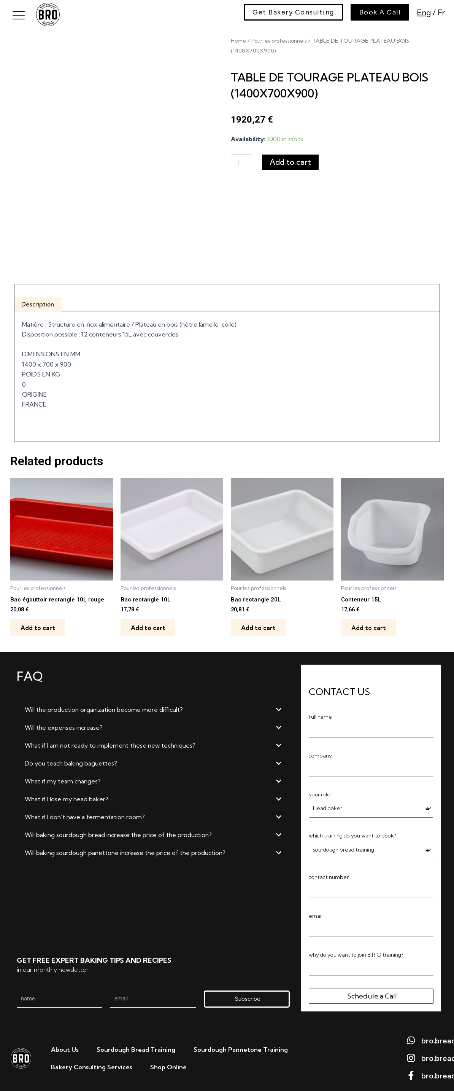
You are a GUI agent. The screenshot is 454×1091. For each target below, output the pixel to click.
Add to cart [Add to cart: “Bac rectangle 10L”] (149, 624)
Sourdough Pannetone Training (241, 1048)
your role (319, 792)
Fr (440, 12)
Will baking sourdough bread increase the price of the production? (118, 832)
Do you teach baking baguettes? (71, 761)
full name (320, 714)
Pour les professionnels (282, 40)
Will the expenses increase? (64, 725)
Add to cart (291, 162)
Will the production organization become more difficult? (104, 707)
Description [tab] (39, 300)
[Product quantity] (242, 163)
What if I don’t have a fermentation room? (85, 814)
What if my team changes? (63, 779)
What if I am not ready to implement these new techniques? (110, 743)
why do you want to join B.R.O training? (356, 953)
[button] (153, 707)
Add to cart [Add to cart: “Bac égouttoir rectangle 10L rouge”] (39, 624)
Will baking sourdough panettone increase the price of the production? (125, 850)
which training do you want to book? (352, 834)
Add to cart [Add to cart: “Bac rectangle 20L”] (259, 624)
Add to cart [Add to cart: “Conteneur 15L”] (369, 624)
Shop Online (168, 1066)
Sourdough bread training (136, 1048)
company (320, 753)
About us (64, 1048)
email (315, 914)
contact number (329, 875)
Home (238, 40)
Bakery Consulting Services (91, 1066)
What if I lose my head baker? (66, 797)
